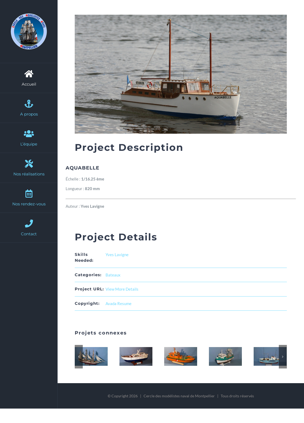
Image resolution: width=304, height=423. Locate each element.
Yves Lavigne (117, 254)
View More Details (122, 289)
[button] (79, 357)
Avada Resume (119, 303)
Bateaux (113, 274)
